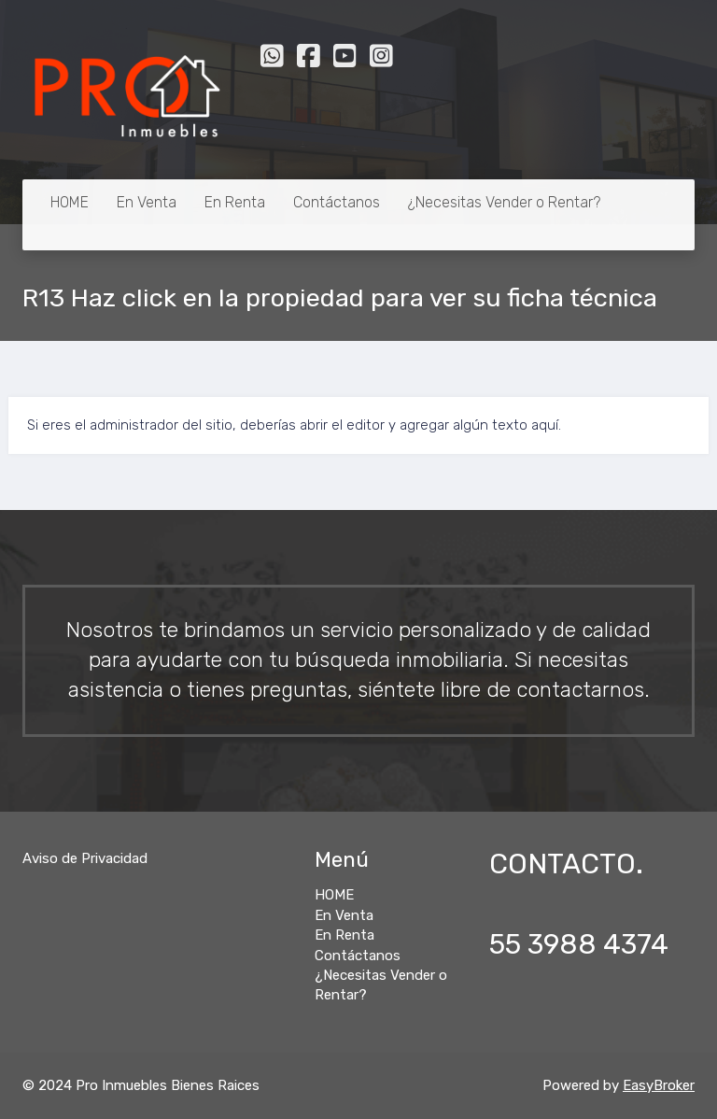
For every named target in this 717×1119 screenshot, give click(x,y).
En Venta (146, 202)
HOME (69, 202)
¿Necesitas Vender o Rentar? (504, 202)
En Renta (234, 202)
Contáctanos (336, 202)
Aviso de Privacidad (85, 858)
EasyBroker (659, 1085)
